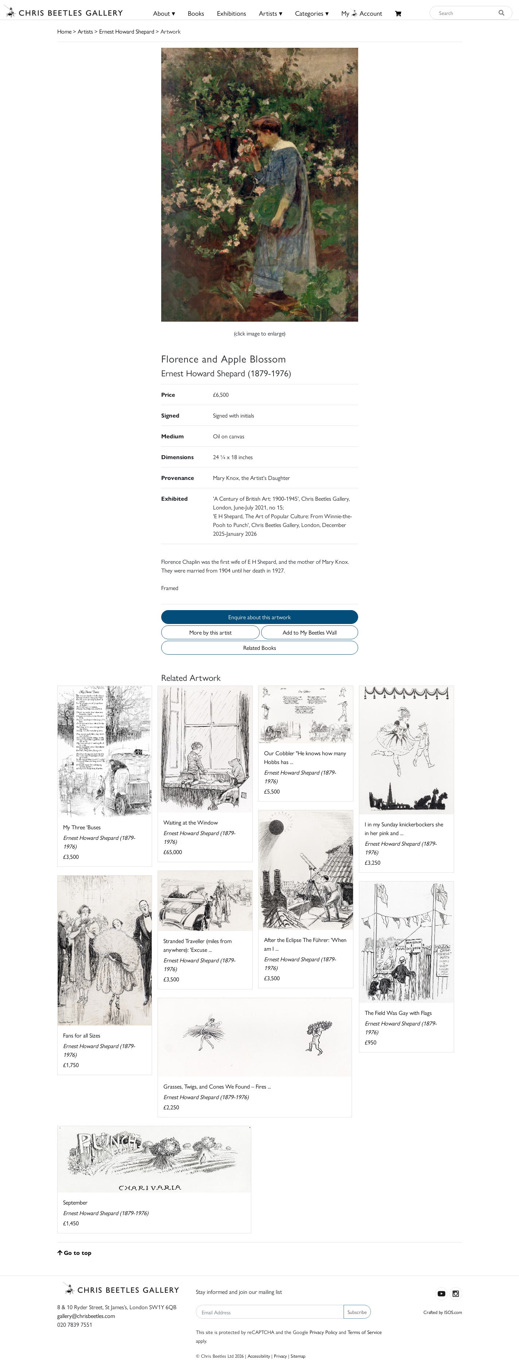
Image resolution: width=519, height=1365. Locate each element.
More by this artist (210, 632)
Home (64, 31)
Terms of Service (365, 1331)
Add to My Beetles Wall (310, 632)
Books (196, 13)
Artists (85, 31)
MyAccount (361, 13)
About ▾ (164, 13)
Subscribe (357, 1311)
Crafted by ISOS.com (442, 1311)
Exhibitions (231, 13)
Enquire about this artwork (259, 617)
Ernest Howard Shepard (126, 31)
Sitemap (298, 1355)
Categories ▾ (312, 13)
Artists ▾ (270, 13)
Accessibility (259, 1355)
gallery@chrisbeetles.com (86, 1315)
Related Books (259, 647)
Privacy (280, 1355)
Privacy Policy (323, 1331)
